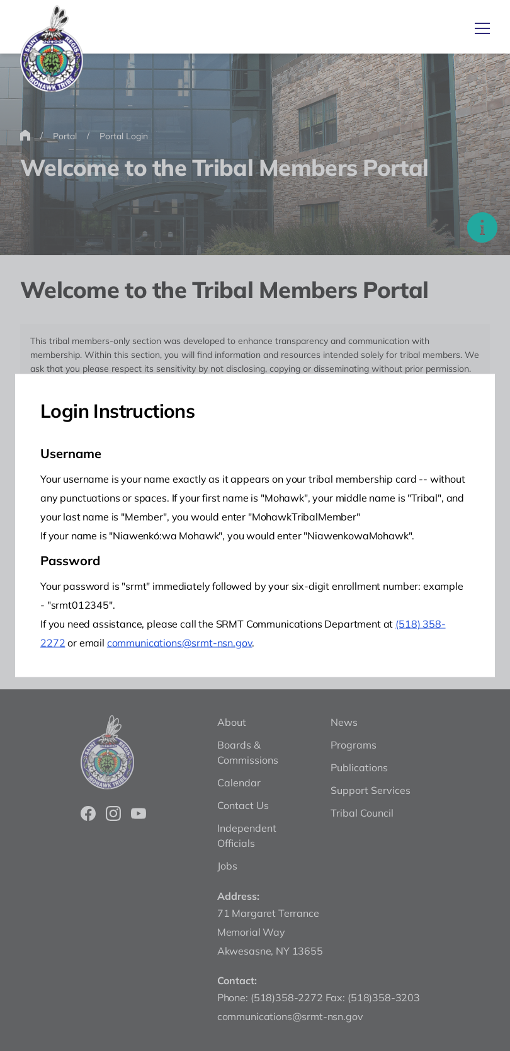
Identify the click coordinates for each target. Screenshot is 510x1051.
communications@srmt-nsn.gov (179, 642)
